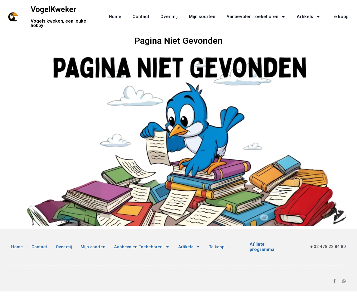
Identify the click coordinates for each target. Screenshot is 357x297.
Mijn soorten (202, 16)
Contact (140, 16)
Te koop (340, 16)
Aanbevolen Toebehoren (256, 17)
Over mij (169, 16)
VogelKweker (53, 9)
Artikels (308, 17)
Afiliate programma (262, 247)
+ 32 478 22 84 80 (328, 246)
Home (115, 16)
